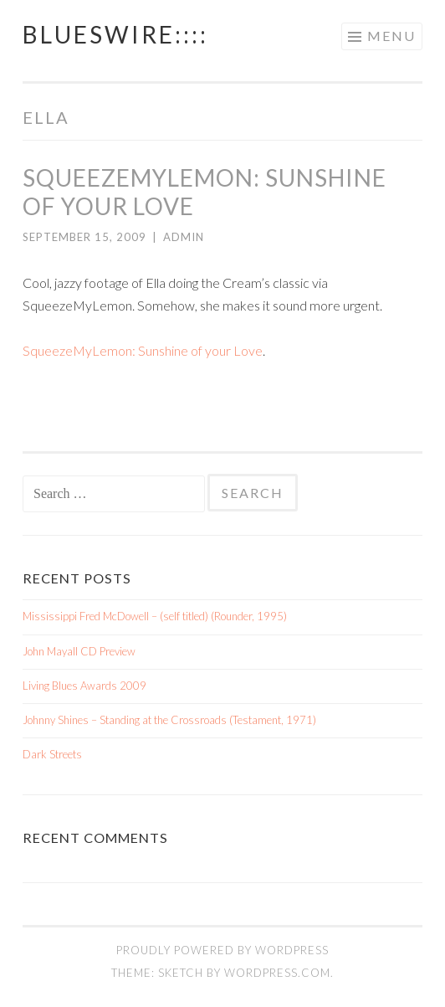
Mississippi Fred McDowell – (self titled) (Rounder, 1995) (155, 616)
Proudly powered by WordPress (222, 950)
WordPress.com (277, 972)
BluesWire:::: (115, 34)
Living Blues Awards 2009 (84, 685)
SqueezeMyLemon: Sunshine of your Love (143, 350)
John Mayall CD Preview (79, 651)
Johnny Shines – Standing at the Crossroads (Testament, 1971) (169, 720)
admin (183, 237)
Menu (391, 36)
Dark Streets (52, 754)
